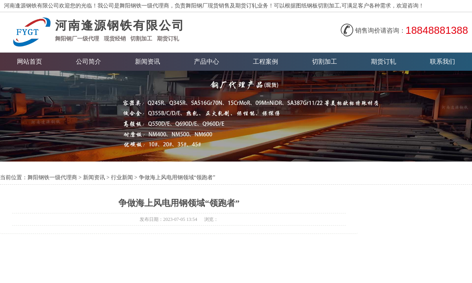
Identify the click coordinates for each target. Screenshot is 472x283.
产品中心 (206, 61)
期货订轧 (383, 61)
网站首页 (29, 61)
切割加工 (141, 39)
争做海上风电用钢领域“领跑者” (177, 177)
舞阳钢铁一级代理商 (52, 177)
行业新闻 (122, 177)
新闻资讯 (147, 61)
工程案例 (265, 61)
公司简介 (88, 61)
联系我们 (442, 61)
